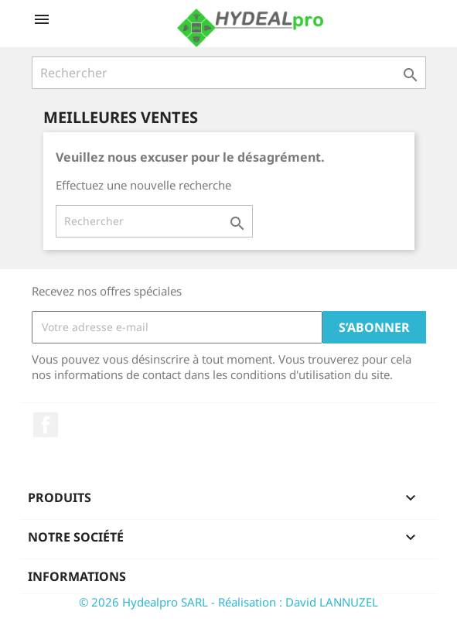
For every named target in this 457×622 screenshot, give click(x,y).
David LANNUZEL (331, 602)
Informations (77, 576)
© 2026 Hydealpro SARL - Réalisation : (182, 602)
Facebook (45, 424)
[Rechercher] (229, 72)
